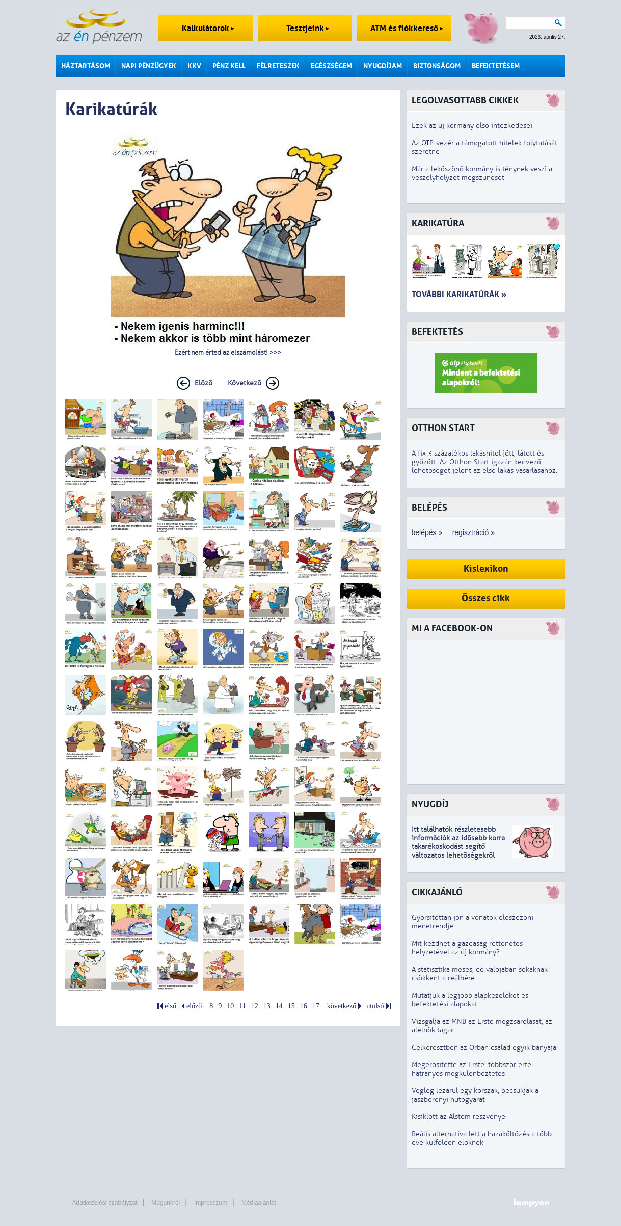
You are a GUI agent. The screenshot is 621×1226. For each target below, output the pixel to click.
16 (303, 1006)
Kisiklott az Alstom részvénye (458, 1116)
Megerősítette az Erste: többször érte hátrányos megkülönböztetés (471, 1069)
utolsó (375, 1006)
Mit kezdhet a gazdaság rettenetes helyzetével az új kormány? (467, 947)
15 (291, 1006)
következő (342, 1006)
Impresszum (210, 1202)
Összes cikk (486, 598)
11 (242, 1006)
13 (267, 1006)
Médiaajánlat (258, 1202)
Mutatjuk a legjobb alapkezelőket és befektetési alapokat (470, 999)
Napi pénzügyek (148, 66)
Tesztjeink (307, 28)
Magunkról (165, 1202)
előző (194, 1006)
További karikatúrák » (459, 294)
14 (279, 1006)
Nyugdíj (430, 804)
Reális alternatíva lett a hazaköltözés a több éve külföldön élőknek (482, 1138)
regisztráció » (473, 532)
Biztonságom (437, 66)
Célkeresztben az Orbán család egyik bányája (484, 1047)
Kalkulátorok (208, 28)
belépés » (427, 532)
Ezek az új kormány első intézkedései (472, 125)
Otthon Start (443, 428)
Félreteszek (278, 66)
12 (254, 1006)
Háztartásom (85, 66)
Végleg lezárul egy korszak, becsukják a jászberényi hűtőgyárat (475, 1095)
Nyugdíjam (382, 66)
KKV (194, 66)
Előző (203, 383)
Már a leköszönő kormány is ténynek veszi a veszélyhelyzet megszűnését (482, 173)
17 (315, 1006)
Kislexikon (486, 569)
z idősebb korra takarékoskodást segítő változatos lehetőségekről (458, 847)
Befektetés (437, 332)
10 (230, 1006)
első (170, 1006)
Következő (244, 383)
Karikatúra (438, 223)
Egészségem (331, 66)
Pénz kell (229, 66)
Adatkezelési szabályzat (105, 1202)
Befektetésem (496, 66)
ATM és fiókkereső (406, 28)
